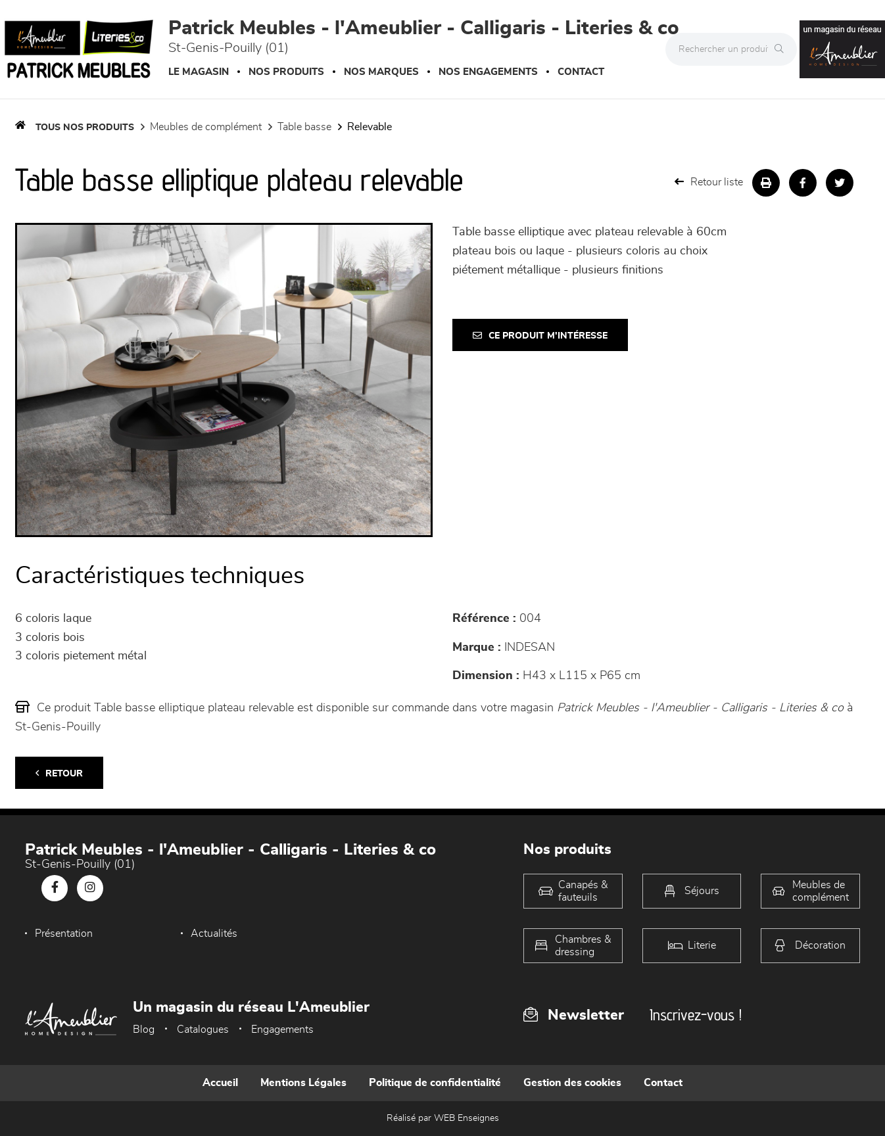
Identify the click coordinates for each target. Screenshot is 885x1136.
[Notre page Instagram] (90, 888)
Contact (581, 72)
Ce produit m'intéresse (540, 336)
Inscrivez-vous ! (696, 1014)
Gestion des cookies (572, 1082)
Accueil (220, 1082)
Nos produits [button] (286, 72)
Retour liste (709, 181)
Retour (59, 773)
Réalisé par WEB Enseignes (443, 1118)
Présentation (64, 933)
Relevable (369, 127)
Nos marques (381, 72)
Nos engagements (488, 72)
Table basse (304, 127)
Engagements (282, 1029)
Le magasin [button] (198, 72)
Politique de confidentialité (435, 1082)
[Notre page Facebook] (54, 888)
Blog (144, 1029)
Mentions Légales (303, 1082)
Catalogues (203, 1029)
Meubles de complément (206, 127)
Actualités (214, 933)
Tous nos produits (85, 127)
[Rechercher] (782, 49)
